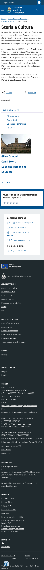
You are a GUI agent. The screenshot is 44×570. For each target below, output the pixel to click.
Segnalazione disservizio (10, 525)
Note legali (5, 513)
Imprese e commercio (9, 338)
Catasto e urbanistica (9, 330)
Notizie (4, 354)
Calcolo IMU (6, 505)
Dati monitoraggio (8, 555)
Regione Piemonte (9, 3)
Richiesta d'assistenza (10, 531)
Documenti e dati (8, 291)
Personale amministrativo (11, 303)
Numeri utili (5, 453)
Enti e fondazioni (7, 295)
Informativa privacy (8, 509)
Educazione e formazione (11, 334)
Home (3, 19)
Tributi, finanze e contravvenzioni (14, 342)
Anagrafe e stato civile (10, 323)
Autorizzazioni (6, 327)
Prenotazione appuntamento (12, 528)
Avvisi (3, 358)
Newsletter (5, 546)
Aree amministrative (9, 288)
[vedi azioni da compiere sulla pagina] (29, 93)
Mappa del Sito (32, 558)
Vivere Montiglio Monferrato (17, 19)
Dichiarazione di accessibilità (12, 517)
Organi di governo (8, 299)
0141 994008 (14, 396)
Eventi (3, 375)
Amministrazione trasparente (12, 520)
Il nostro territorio (7, 21)
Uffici (3, 310)
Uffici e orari (6, 449)
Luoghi (4, 371)
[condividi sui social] (7, 93)
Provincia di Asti (7, 498)
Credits (13, 558)
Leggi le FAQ (6, 523)
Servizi (27, 555)
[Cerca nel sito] (36, 10)
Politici (3, 306)
